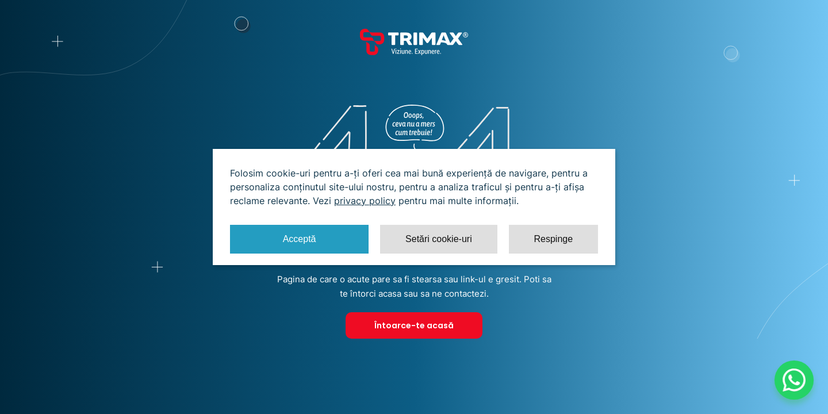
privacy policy (365, 200)
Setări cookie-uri (438, 239)
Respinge (553, 239)
